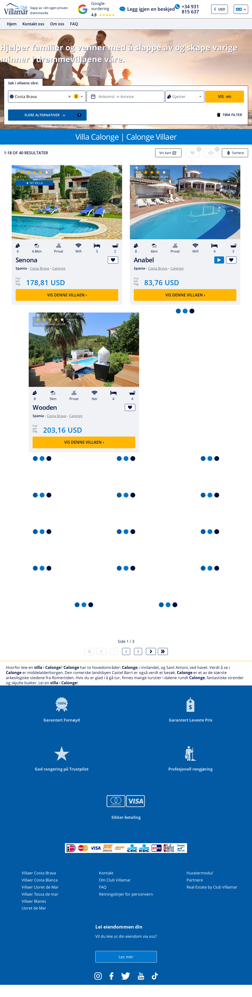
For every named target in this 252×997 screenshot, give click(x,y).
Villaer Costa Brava (39, 873)
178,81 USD (45, 282)
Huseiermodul (200, 873)
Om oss (57, 24)
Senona (26, 260)
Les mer (126, 956)
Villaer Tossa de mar (40, 894)
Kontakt (106, 873)
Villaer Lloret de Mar (40, 887)
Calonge (58, 268)
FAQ (74, 24)
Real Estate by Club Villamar (212, 887)
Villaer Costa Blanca (40, 880)
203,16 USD (62, 430)
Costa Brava (39, 268)
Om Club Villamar (115, 880)
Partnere (195, 880)
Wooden (45, 407)
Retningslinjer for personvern (126, 894)
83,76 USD (161, 282)
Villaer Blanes (34, 901)
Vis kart (168, 152)
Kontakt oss (33, 24)
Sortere (235, 152)
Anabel (144, 260)
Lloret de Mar (34, 908)
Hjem (12, 24)
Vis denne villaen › (67, 295)
